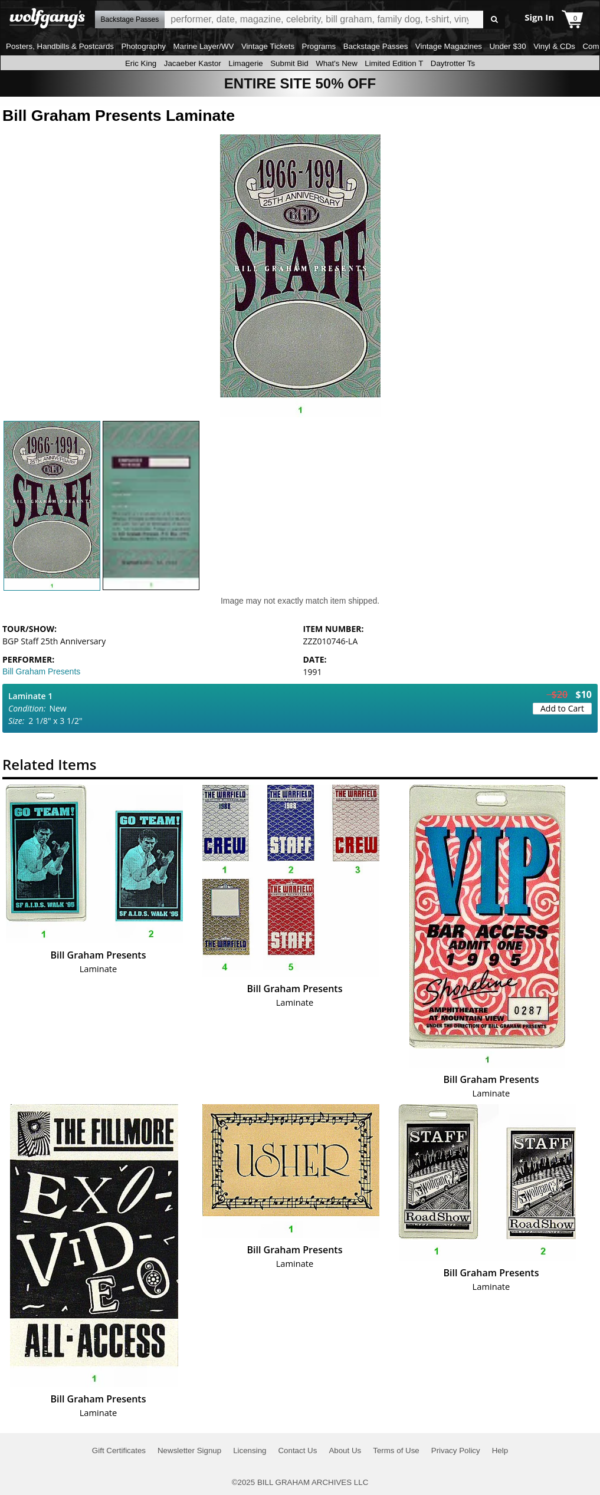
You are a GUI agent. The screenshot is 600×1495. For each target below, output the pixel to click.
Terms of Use (396, 1450)
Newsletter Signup (189, 1450)
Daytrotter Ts (453, 63)
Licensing (249, 1450)
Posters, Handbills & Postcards (60, 46)
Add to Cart (562, 708)
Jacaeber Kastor (192, 63)
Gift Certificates (119, 1450)
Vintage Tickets (267, 46)
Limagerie (245, 63)
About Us (345, 1450)
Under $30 (507, 46)
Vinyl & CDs (554, 46)
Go (494, 20)
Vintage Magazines (448, 46)
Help (500, 1450)
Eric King (140, 63)
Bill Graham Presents (41, 671)
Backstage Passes (375, 46)
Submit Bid (289, 63)
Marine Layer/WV (203, 46)
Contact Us (297, 1450)
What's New (337, 63)
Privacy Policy (455, 1450)
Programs (319, 46)
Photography (143, 46)
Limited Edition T (394, 63)
